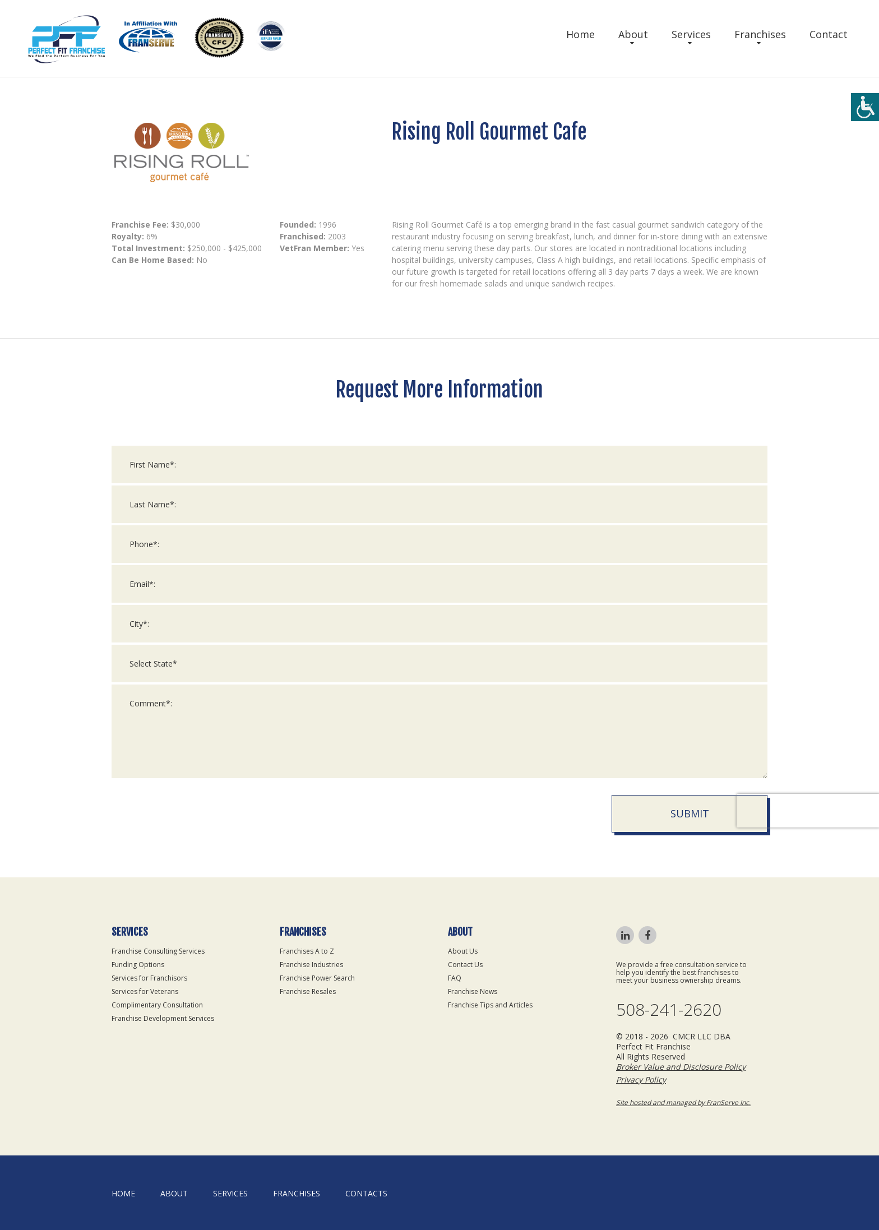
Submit (689, 821)
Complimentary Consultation (157, 1005)
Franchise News (472, 991)
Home (580, 34)
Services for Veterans (145, 991)
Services (691, 34)
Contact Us (465, 964)
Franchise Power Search (317, 978)
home (123, 1193)
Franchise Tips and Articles (490, 1005)
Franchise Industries (311, 964)
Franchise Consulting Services (158, 951)
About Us (463, 951)
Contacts (366, 1193)
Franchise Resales (308, 991)
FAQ (454, 978)
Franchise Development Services (163, 1018)
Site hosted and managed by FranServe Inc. (683, 1102)
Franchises (760, 34)
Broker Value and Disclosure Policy (681, 1066)
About (633, 34)
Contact (828, 34)
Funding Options (138, 964)
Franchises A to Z (307, 951)
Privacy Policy (641, 1079)
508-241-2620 (668, 1009)
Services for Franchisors (149, 978)
